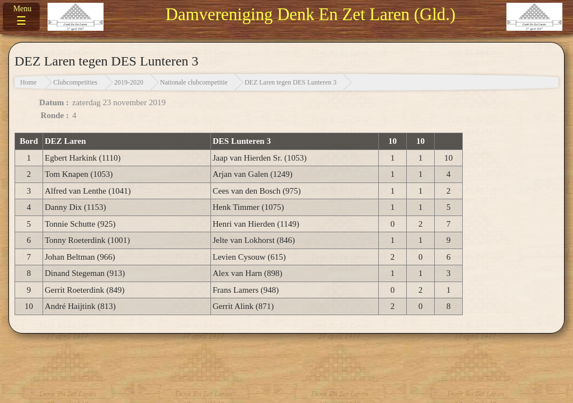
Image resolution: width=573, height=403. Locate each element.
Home (28, 82)
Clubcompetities (75, 82)
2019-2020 (128, 82)
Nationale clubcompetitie (194, 82)
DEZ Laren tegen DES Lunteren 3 (290, 82)
